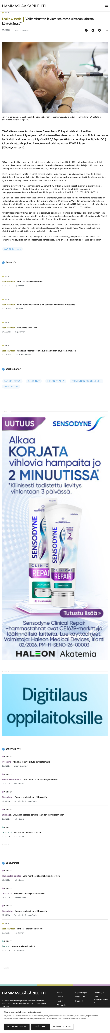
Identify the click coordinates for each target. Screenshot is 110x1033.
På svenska (61, 1005)
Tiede (59, 993)
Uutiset (60, 997)
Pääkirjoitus (12, 381)
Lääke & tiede (12, 249)
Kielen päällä (55, 381)
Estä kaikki (40, 1027)
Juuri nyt (34, 381)
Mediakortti (80, 997)
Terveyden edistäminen (86, 381)
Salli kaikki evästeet (17, 1027)
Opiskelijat (11, 386)
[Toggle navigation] (106, 6)
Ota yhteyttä (99, 993)
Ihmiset (60, 1001)
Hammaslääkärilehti (24, 6)
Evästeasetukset (63, 1027)
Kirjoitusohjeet (81, 993)
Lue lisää (82, 1019)
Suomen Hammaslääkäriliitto (101, 999)
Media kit (79, 1001)
